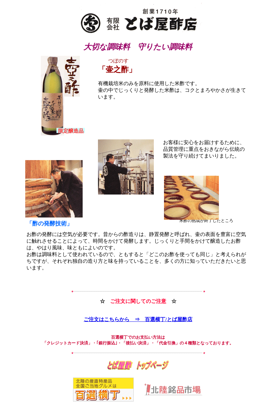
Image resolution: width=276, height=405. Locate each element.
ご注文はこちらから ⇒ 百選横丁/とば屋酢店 (138, 319)
